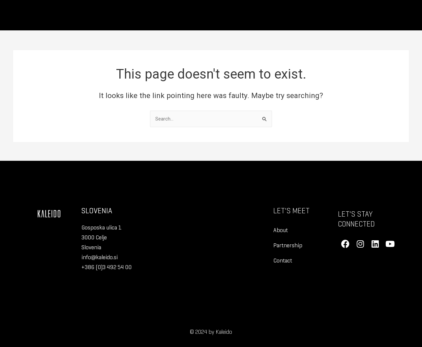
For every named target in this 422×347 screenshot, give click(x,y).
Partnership (287, 245)
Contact (282, 260)
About (280, 230)
